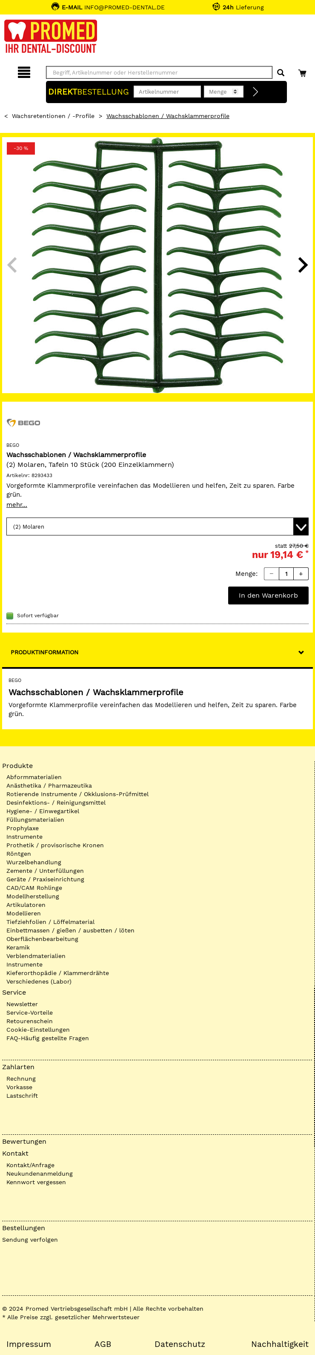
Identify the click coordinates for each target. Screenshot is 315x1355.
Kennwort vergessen (36, 1182)
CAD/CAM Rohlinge (34, 887)
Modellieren (23, 913)
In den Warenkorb (268, 595)
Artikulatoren (26, 904)
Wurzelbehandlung (33, 862)
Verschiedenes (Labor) (39, 981)
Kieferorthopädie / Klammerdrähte (57, 973)
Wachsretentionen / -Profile (53, 115)
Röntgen (18, 853)
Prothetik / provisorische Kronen (55, 845)
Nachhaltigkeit (280, 1344)
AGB (102, 1344)
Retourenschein (29, 1021)
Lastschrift (22, 1095)
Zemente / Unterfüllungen (45, 870)
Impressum (28, 1344)
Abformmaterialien (34, 777)
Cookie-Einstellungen (38, 1029)
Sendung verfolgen (30, 1239)
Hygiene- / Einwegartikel (42, 811)
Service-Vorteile (29, 1012)
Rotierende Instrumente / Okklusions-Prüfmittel (77, 794)
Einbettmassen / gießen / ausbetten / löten (70, 930)
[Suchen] (281, 73)
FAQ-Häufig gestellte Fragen (47, 1038)
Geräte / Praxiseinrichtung (45, 879)
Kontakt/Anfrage (30, 1165)
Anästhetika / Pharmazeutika (49, 785)
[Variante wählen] (157, 526)
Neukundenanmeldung (39, 1173)
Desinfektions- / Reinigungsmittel (56, 802)
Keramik (18, 947)
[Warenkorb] (303, 71)
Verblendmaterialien (36, 955)
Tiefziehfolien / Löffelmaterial (50, 921)
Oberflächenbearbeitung (42, 938)
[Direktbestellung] (255, 92)
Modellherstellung (32, 896)
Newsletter (22, 1004)
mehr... (16, 505)
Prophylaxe (22, 828)
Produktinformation (44, 652)
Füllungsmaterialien (35, 819)
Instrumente (24, 836)
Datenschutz (180, 1344)
